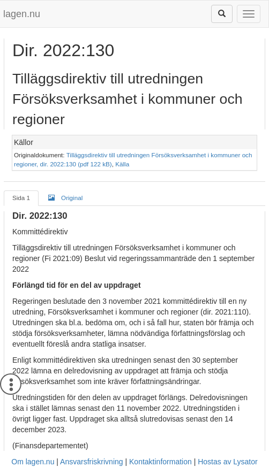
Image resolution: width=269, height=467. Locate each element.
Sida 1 (21, 197)
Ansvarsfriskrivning (91, 461)
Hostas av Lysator (228, 461)
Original (65, 197)
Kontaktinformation (160, 461)
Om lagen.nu (32, 461)
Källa (122, 163)
